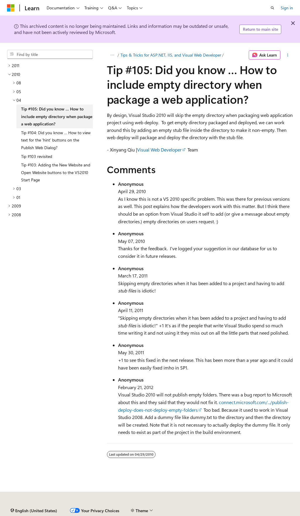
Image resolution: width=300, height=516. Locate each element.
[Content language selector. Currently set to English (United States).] (34, 510)
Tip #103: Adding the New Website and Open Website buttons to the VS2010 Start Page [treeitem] (55, 172)
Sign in (287, 8)
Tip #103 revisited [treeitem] (36, 156)
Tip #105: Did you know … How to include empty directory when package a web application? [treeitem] (56, 116)
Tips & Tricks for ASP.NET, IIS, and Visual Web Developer (170, 55)
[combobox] (50, 54)
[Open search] (272, 8)
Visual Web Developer (159, 150)
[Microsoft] (11, 8)
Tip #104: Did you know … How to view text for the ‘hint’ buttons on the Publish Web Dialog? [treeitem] (56, 140)
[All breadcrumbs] (112, 55)
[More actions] (288, 55)
